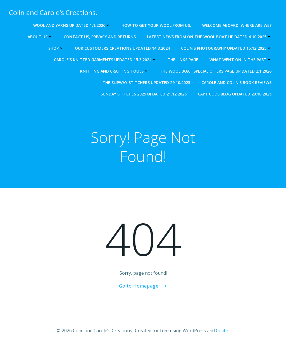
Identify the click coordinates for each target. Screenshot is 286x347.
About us (40, 36)
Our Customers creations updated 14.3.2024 (122, 48)
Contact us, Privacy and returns (100, 36)
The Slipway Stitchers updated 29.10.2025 (146, 82)
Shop (56, 48)
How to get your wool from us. (156, 25)
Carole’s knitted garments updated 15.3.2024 (105, 59)
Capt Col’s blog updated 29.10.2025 (234, 94)
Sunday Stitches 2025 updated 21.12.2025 (144, 94)
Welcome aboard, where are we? (236, 25)
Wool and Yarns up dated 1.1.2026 (71, 25)
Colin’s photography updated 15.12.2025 (226, 48)
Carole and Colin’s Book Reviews (236, 82)
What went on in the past (240, 59)
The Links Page (183, 59)
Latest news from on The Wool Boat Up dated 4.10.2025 (209, 36)
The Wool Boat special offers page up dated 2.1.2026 (215, 71)
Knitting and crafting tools (114, 71)
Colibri (223, 330)
